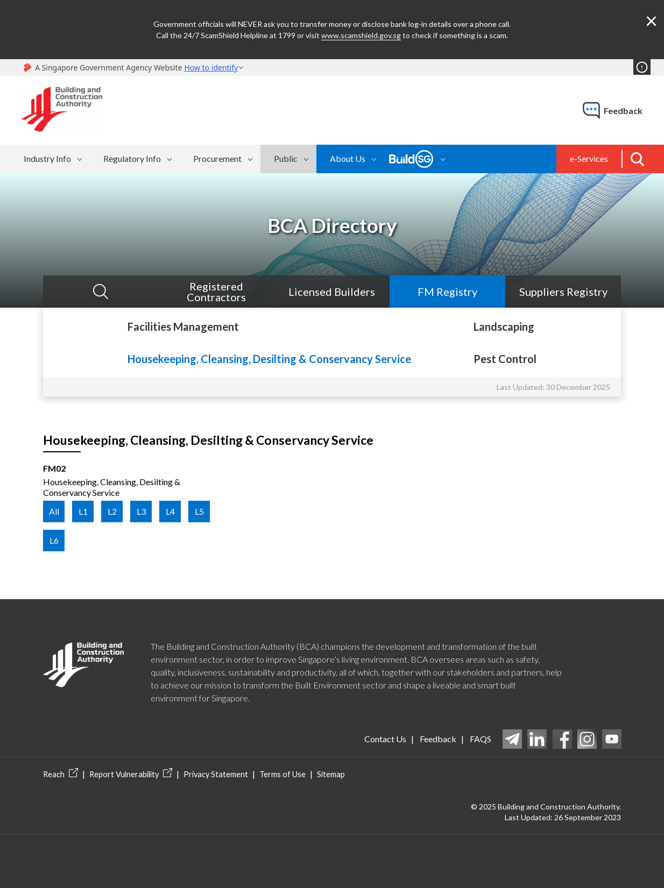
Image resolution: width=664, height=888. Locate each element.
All (54, 511)
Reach (60, 774)
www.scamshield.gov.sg (361, 35)
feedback (623, 110)
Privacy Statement (212, 774)
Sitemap (324, 774)
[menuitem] (54, 159)
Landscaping (504, 326)
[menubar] (167, 159)
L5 (199, 511)
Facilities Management (183, 326)
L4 (170, 511)
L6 (54, 540)
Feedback (437, 739)
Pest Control (505, 358)
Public (286, 158)
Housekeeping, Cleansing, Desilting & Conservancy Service (269, 358)
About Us (347, 158)
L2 (112, 511)
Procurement (217, 158)
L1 (83, 511)
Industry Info (47, 158)
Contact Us (383, 739)
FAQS (480, 739)
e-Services (589, 158)
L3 (141, 511)
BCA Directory (332, 225)
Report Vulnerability (129, 774)
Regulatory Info (132, 158)
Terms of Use (277, 774)
